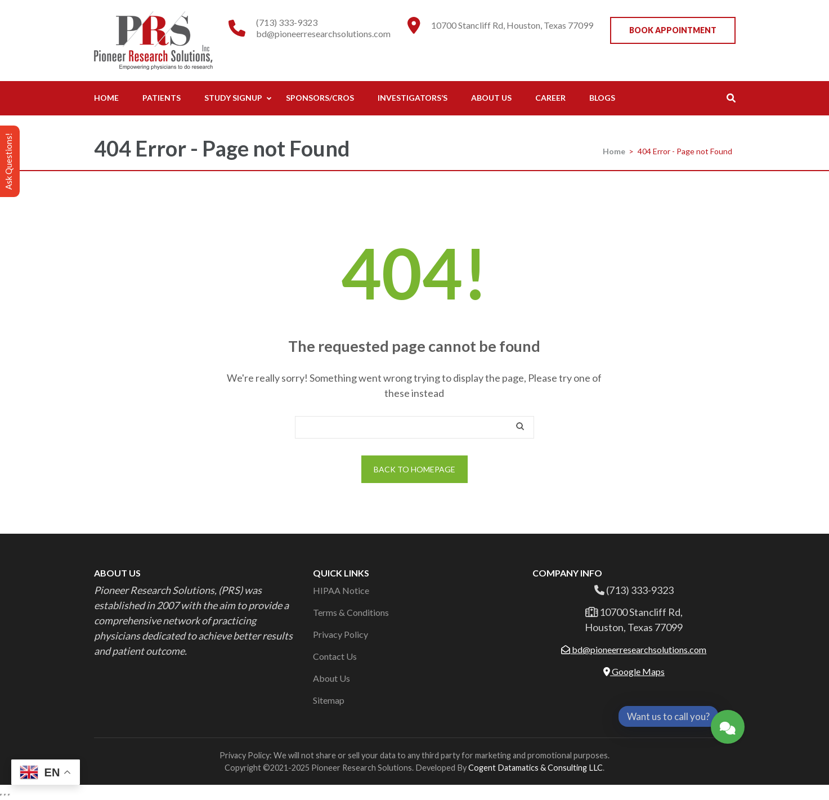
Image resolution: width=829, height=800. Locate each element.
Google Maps (634, 671)
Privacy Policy (340, 634)
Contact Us (335, 656)
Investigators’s (412, 97)
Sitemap (328, 700)
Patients (161, 97)
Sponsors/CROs (320, 97)
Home (106, 97)
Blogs (602, 97)
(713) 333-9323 (286, 22)
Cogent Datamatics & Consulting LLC (535, 767)
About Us (491, 97)
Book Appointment (672, 30)
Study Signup (233, 97)
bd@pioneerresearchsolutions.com (323, 33)
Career (550, 97)
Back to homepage (414, 469)
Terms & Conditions (351, 612)
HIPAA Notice (341, 590)
